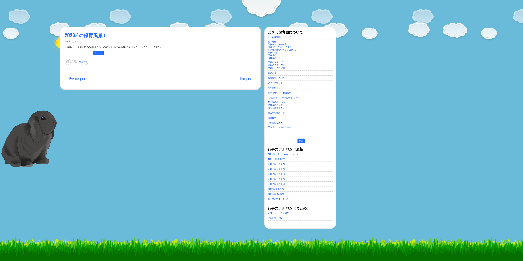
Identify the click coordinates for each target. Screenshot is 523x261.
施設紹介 (272, 72)
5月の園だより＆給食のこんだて (283, 154)
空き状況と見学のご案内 (279, 127)
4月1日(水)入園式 (276, 193)
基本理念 (272, 41)
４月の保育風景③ (276, 179)
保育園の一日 (274, 55)
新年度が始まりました (278, 198)
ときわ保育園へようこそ (279, 37)
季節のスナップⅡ (276, 64)
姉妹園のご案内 (275, 122)
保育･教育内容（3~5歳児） (281, 47)
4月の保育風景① (276, 188)
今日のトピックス (276, 213)
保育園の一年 (274, 57)
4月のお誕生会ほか (277, 159)
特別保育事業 (274, 87)
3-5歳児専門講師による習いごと (283, 49)
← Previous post (75, 78)
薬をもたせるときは (277, 107)
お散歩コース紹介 (276, 78)
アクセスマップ (275, 82)
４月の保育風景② (276, 184)
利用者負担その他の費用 (279, 92)
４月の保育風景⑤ (276, 169)
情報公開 (272, 117)
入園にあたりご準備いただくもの (284, 97)
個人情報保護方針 (276, 112)
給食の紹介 (273, 52)
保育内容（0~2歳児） (278, 44)
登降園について (275, 104)
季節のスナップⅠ (276, 62)
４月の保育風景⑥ (276, 164)
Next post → (247, 78)
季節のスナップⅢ (276, 67)
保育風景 (83, 62)
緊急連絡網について (277, 102)
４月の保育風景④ (276, 174)
